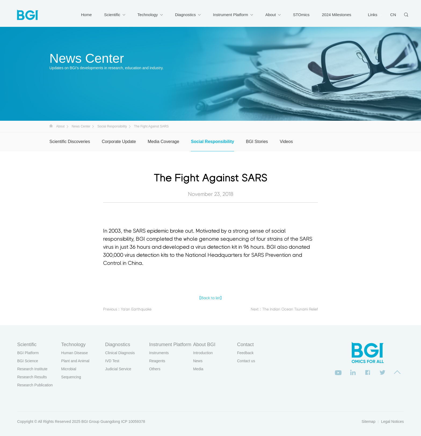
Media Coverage (163, 141)
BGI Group (90, 421)
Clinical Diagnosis (120, 353)
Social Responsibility (112, 126)
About (270, 14)
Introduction (203, 353)
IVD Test (112, 361)
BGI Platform (28, 353)
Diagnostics (185, 14)
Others (154, 369)
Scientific (112, 14)
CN (393, 14)
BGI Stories (257, 141)
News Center (81, 126)
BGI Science (27, 361)
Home (86, 14)
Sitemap (368, 421)
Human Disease (74, 353)
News (197, 361)
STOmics (301, 14)
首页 (51, 125)
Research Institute (32, 369)
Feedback (245, 353)
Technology (147, 14)
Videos (286, 141)
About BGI (204, 344)
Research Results (32, 377)
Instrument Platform (230, 14)
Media (198, 369)
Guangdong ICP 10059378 (122, 421)
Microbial (68, 369)
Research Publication (35, 385)
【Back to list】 (210, 298)
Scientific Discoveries (69, 141)
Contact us (246, 361)
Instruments (159, 353)
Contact (245, 344)
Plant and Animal (75, 361)
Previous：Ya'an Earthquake (127, 309)
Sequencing (71, 377)
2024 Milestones (336, 14)
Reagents (157, 361)
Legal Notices (392, 421)
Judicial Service (118, 369)
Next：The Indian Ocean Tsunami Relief (284, 309)
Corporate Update (119, 141)
